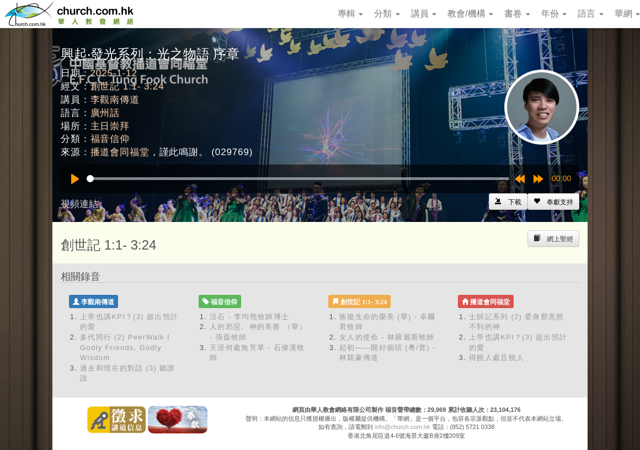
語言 (590, 13)
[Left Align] (553, 201)
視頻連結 (79, 204)
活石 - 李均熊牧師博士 (249, 317)
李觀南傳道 (115, 99)
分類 (386, 13)
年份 (554, 13)
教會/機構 (470, 13)
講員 (423, 13)
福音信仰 (110, 139)
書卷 (517, 13)
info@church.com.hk (402, 426)
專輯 (350, 13)
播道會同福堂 (120, 152)
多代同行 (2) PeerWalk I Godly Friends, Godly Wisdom (125, 347)
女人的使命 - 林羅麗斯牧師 (387, 337)
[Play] (75, 179)
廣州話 (105, 113)
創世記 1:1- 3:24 (127, 86)
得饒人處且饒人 (496, 357)
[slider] (298, 178)
